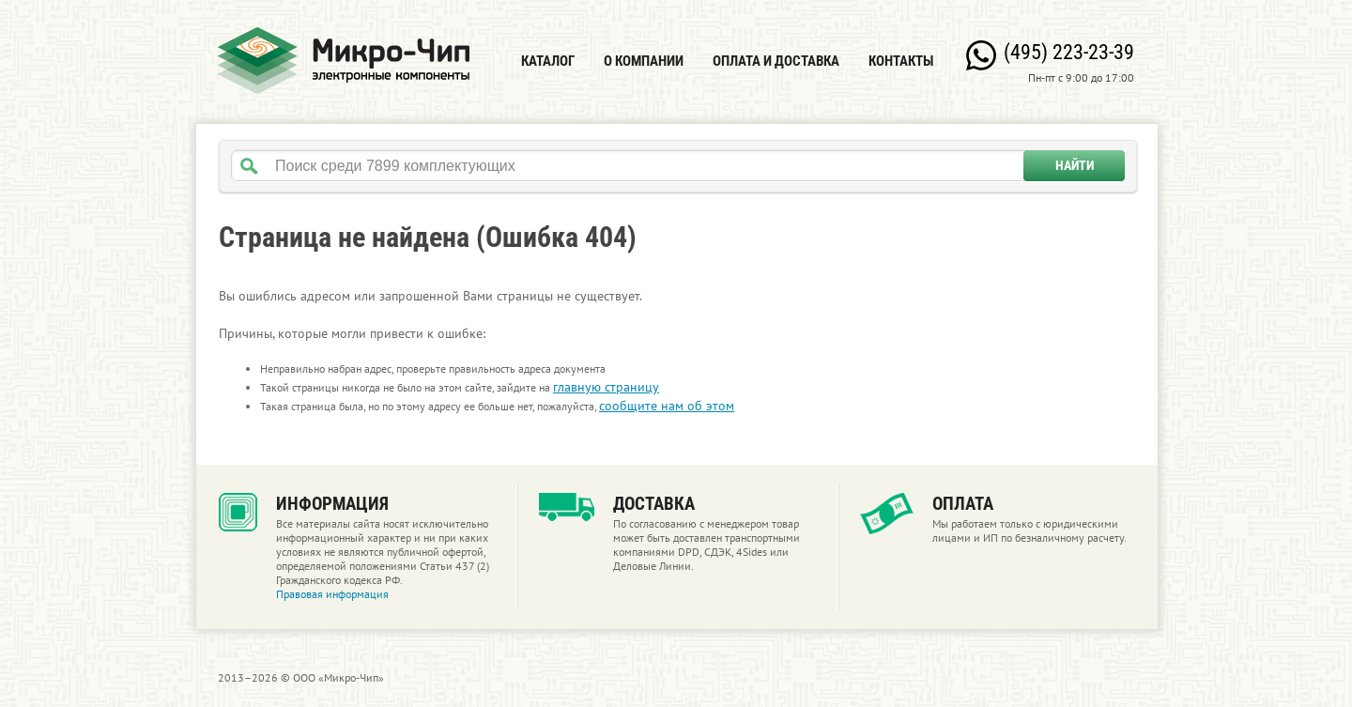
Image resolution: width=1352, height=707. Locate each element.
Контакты (900, 61)
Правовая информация (332, 594)
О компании (644, 61)
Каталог (548, 61)
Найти (1074, 165)
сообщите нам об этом (666, 405)
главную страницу (606, 386)
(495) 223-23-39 (1069, 52)
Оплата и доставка (776, 61)
